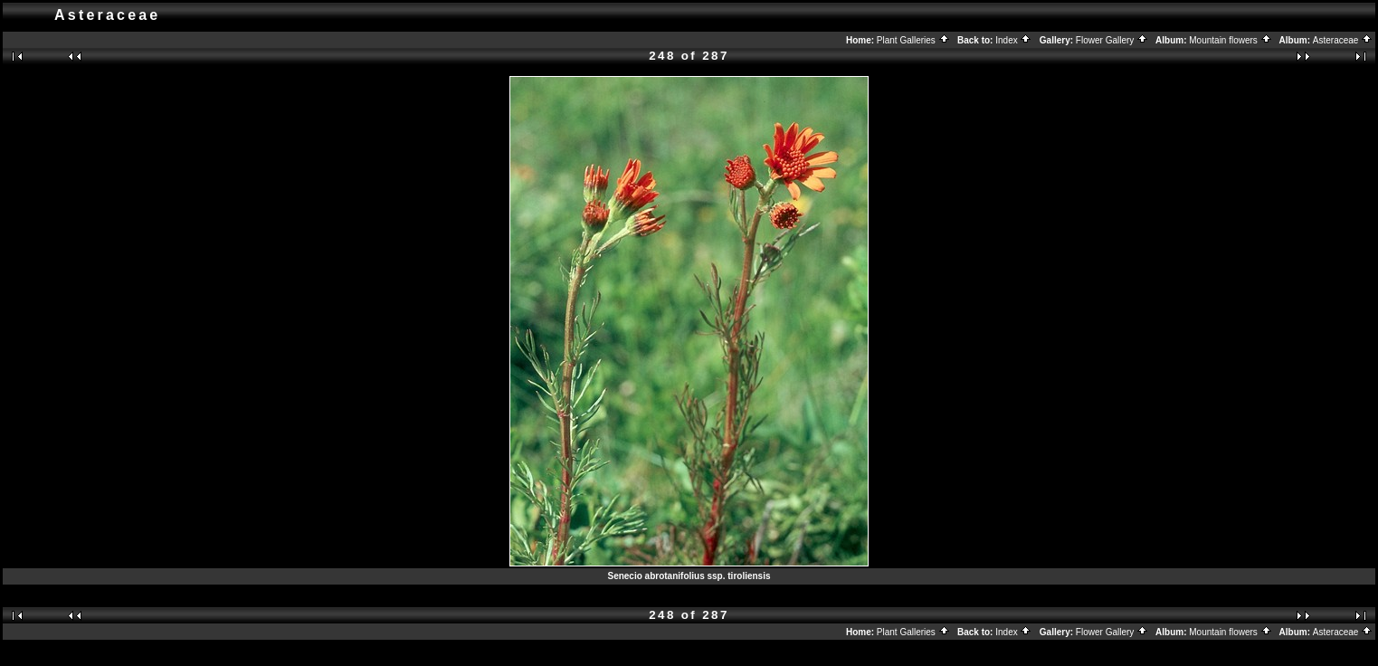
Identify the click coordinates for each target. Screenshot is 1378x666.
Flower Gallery (1112, 40)
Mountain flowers (1230, 40)
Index (1013, 40)
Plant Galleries (913, 40)
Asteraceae (1343, 40)
